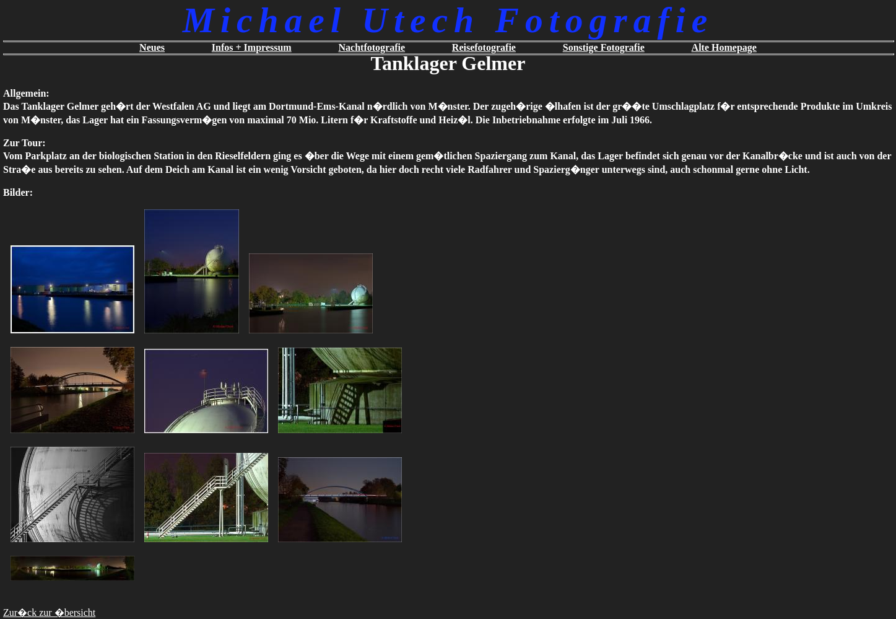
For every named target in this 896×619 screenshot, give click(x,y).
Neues (152, 47)
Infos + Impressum (252, 47)
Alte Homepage (724, 47)
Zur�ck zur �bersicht (49, 612)
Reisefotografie (484, 47)
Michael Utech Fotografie (448, 20)
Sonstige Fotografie (604, 47)
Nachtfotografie (372, 47)
